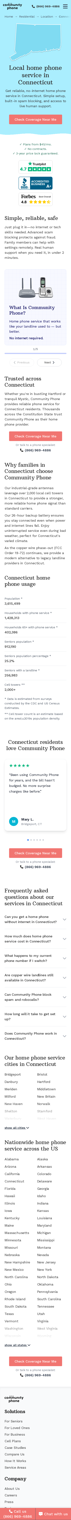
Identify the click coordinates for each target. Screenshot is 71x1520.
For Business (15, 1434)
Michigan (44, 1233)
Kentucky (12, 1218)
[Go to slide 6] (43, 840)
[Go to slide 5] (40, 840)
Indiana (43, 1203)
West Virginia (47, 1328)
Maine (9, 1225)
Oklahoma (45, 1284)
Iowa (8, 1211)
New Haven (14, 1104)
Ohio (8, 1284)
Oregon (10, 1292)
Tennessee (45, 1306)
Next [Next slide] (49, 362)
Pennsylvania (47, 1292)
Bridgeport (13, 1074)
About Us (12, 1489)
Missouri (11, 1247)
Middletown (46, 1089)
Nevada (43, 1255)
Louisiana (44, 1218)
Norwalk (43, 1104)
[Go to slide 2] (31, 840)
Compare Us (14, 1454)
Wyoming (44, 1336)
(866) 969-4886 (48, 6)
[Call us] (18, 1514)
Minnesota (13, 1240)
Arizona (10, 1166)
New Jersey (46, 1262)
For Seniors (14, 1421)
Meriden (11, 1089)
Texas (9, 1314)
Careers (11, 1495)
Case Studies (15, 1448)
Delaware (44, 1181)
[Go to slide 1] (28, 840)
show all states (17, 1345)
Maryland (44, 1225)
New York (44, 1270)
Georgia (43, 1189)
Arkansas (44, 1166)
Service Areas (15, 1467)
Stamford (44, 1111)
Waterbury (13, 1119)
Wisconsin (13, 1336)
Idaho (41, 1196)
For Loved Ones (17, 1428)
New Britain (46, 1096)
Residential (27, 16)
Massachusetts (17, 1233)
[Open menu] (65, 6)
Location (47, 16)
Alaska (42, 1159)
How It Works (15, 1461)
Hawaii (10, 1196)
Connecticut (14, 1181)
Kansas (43, 1211)
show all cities (17, 1128)
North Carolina (16, 1277)
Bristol (42, 1074)
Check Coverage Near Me (35, 119)
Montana (44, 1247)
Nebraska (12, 1255)
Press (9, 1502)
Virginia (43, 1321)
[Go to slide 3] (34, 840)
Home (9, 16)
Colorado (44, 1174)
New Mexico (14, 1270)
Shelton (11, 1111)
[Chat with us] (53, 1514)
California (12, 1174)
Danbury (11, 1082)
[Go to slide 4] (37, 840)
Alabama (12, 1159)
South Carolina (49, 1299)
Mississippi (45, 1240)
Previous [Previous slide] (22, 362)
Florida (10, 1189)
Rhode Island (15, 1299)
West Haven (46, 1119)
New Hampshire (17, 1262)
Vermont (11, 1321)
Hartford (44, 1082)
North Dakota (47, 1277)
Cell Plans (13, 1441)
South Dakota (16, 1306)
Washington (14, 1328)
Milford (10, 1096)
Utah (41, 1314)
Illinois (10, 1203)
